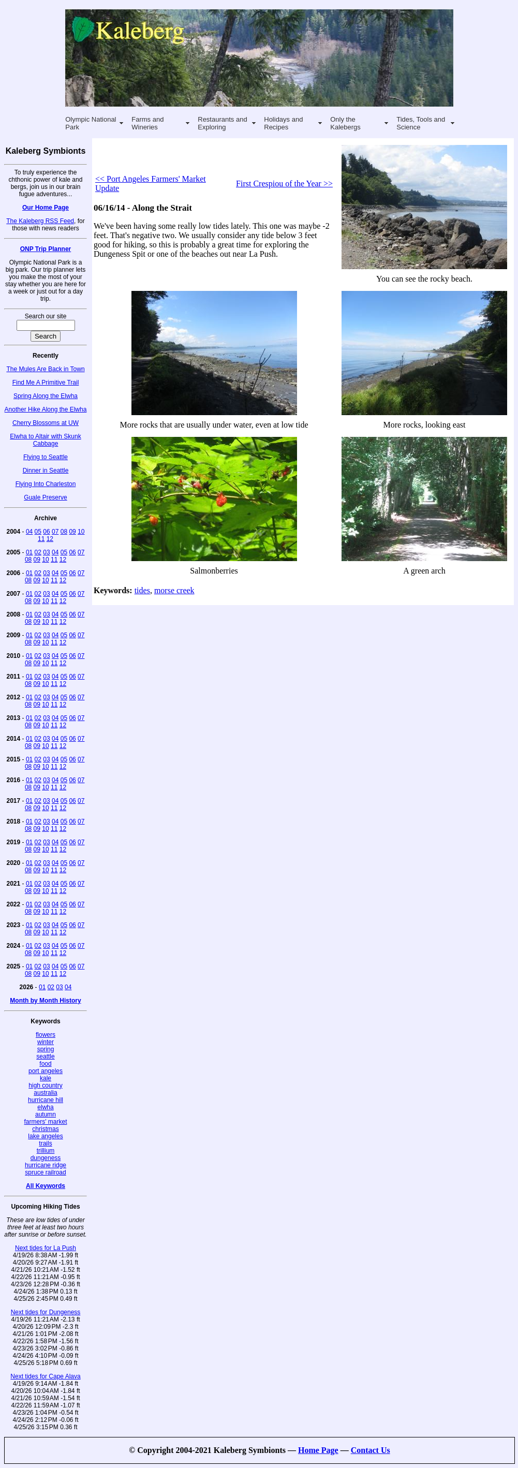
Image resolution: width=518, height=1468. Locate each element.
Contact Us (370, 1450)
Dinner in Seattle (46, 470)
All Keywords (45, 1186)
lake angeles (45, 1136)
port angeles (45, 1071)
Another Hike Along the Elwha (46, 409)
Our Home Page (45, 207)
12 (50, 538)
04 (29, 531)
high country (45, 1085)
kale (45, 1078)
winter (45, 1042)
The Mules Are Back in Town (45, 369)
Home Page (318, 1450)
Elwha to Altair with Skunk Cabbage (45, 440)
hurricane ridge (45, 1165)
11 (41, 538)
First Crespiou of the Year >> (284, 183)
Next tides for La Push (45, 1248)
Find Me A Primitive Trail (45, 382)
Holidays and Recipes (283, 123)
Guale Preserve (45, 497)
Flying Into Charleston (46, 484)
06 (46, 531)
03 (46, 552)
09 (72, 531)
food (45, 1063)
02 (38, 552)
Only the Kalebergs (345, 123)
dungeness (46, 1158)
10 (81, 531)
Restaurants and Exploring (222, 123)
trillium (46, 1150)
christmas (45, 1129)
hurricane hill (45, 1100)
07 (55, 531)
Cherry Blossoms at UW (45, 423)
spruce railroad (45, 1172)
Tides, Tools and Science (420, 123)
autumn (45, 1114)
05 (38, 531)
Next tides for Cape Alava (45, 1376)
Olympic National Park (90, 123)
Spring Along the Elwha (45, 396)
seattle (45, 1056)
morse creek (174, 590)
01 (29, 552)
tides (142, 590)
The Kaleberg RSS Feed (40, 221)
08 (64, 531)
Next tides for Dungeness (46, 1312)
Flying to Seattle (45, 457)
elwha (45, 1107)
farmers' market (45, 1121)
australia (45, 1092)
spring (45, 1049)
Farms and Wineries (147, 123)
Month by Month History (45, 1000)
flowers (45, 1034)
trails (45, 1143)
